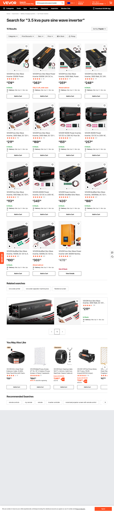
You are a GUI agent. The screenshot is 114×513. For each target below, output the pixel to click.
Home (8, 13)
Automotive (15, 13)
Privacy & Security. (80, 509)
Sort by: (95, 29)
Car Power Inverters (42, 13)
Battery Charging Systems (28, 13)
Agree (103, 509)
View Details (70, 273)
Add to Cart (18, 96)
